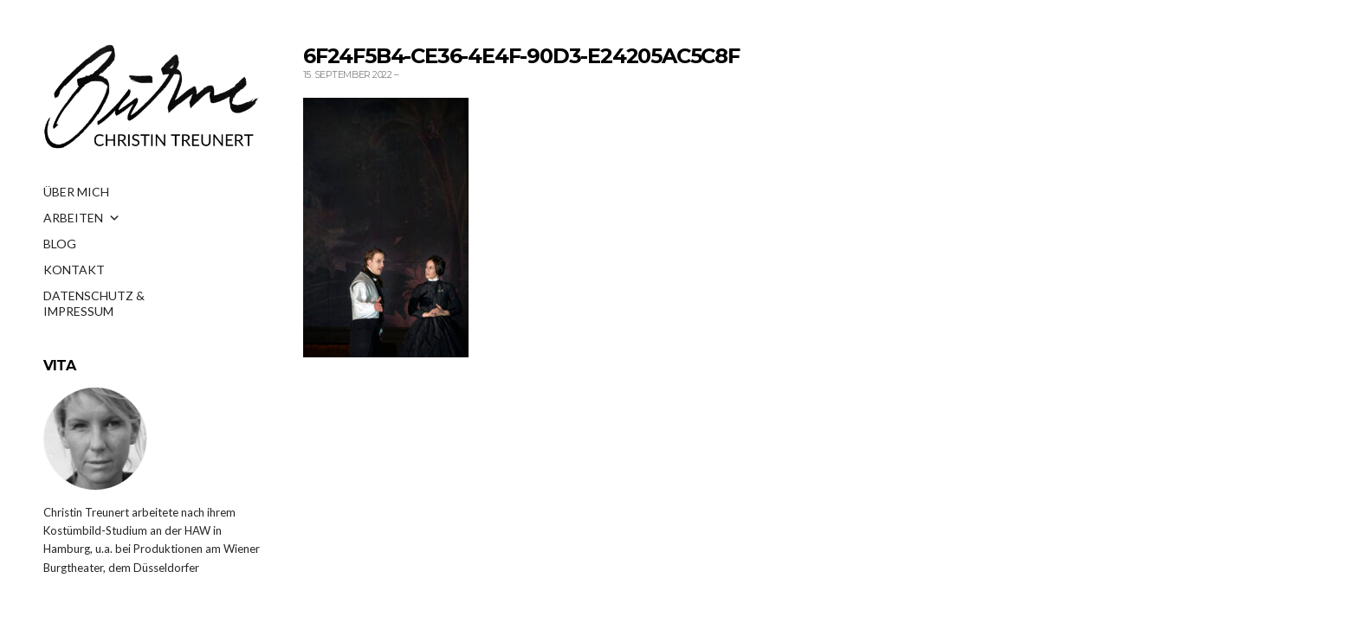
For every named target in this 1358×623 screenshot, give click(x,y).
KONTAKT (74, 269)
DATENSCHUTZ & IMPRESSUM (94, 301)
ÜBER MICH (76, 191)
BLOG (59, 243)
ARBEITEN (81, 218)
